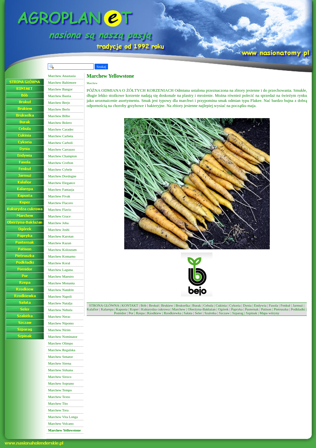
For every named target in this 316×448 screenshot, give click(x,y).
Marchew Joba (58, 223)
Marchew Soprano (61, 383)
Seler (198, 313)
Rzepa (140, 313)
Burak (196, 305)
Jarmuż (298, 305)
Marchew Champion (62, 156)
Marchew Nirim (59, 330)
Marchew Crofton (60, 163)
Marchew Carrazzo (61, 149)
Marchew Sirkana (60, 370)
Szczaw (224, 313)
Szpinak (251, 313)
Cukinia (221, 305)
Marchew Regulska (61, 350)
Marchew (178, 309)
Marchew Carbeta (60, 136)
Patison (266, 309)
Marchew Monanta (61, 283)
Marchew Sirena (59, 363)
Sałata (188, 313)
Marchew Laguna (60, 270)
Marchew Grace (59, 216)
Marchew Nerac (59, 316)
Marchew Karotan (61, 236)
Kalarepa (107, 309)
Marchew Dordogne (62, 176)
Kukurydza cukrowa (155, 309)
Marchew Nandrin (61, 290)
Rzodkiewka (172, 313)
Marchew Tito (58, 403)
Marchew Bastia (59, 96)
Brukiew (167, 305)
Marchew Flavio (59, 209)
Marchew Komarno (61, 256)
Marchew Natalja (60, 303)
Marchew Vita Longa (63, 417)
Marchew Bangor (60, 89)
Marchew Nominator (62, 336)
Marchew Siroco (59, 377)
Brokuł (154, 305)
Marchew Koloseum (62, 250)
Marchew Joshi (58, 229)
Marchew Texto (59, 397)
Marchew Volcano (61, 423)
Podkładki (298, 309)
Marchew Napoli (60, 296)
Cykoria (235, 305)
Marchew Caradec (61, 129)
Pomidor (120, 313)
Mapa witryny (269, 313)
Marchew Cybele (60, 169)
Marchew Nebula (60, 310)
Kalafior (92, 309)
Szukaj (101, 66)
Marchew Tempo (60, 390)
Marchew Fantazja (61, 189)
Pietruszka (281, 309)
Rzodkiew (154, 313)
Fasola (273, 305)
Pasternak (252, 309)
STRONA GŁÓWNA (104, 305)
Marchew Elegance (61, 183)
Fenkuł (286, 305)
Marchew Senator (60, 357)
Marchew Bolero (60, 122)
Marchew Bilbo (59, 116)
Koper (134, 309)
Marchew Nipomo (61, 323)
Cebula (208, 305)
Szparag (237, 313)
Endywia (260, 305)
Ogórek (223, 309)
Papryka (236, 309)
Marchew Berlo (59, 109)
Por (131, 313)
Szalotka (211, 313)
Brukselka (183, 305)
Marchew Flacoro (60, 203)
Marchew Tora (58, 410)
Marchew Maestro (61, 276)
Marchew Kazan (59, 243)
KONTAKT (130, 305)
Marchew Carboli (60, 143)
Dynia (247, 305)
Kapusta (121, 309)
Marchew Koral (59, 263)
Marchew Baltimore (62, 82)
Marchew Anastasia (61, 76)
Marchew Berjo (59, 102)
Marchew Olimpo (60, 343)
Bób (143, 305)
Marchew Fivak (59, 196)
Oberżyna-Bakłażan (201, 309)
